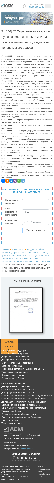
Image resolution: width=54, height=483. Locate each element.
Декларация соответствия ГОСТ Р (17, 392)
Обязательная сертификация (15, 353)
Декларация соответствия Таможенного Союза (23, 402)
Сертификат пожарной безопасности (18, 414)
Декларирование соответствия (15, 360)
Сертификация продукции (13, 350)
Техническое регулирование (14, 372)
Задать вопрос (9, 347)
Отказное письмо (9, 420)
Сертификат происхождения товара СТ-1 (20, 405)
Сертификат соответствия (13, 383)
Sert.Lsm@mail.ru (26, 449)
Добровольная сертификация (15, 357)
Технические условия (11, 423)
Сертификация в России (12, 378)
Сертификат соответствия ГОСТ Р (17, 389)
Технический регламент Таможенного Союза (22, 369)
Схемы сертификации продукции (17, 363)
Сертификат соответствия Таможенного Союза (23, 399)
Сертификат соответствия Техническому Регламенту (26, 396)
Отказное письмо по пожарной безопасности (22, 417)
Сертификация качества (12, 375)
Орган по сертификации (12, 366)
